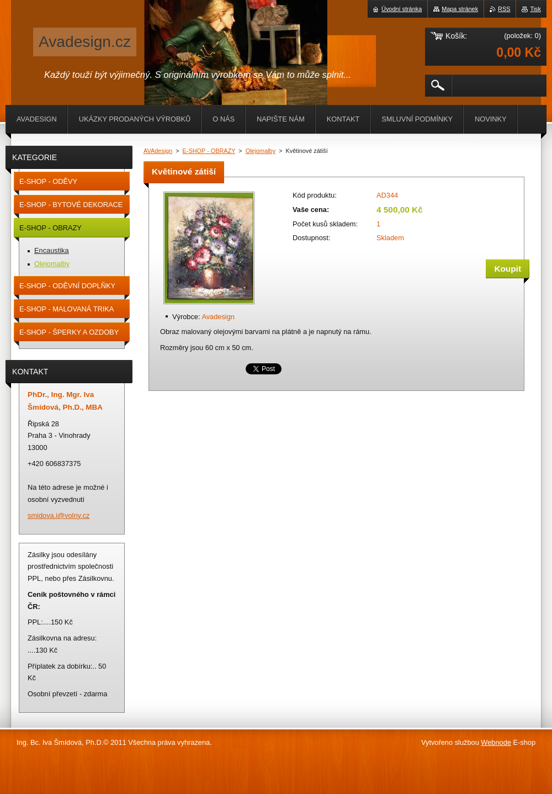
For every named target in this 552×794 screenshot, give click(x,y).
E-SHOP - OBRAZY (209, 150)
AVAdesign (158, 150)
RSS (504, 9)
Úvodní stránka (401, 9)
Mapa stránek (460, 9)
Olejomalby (260, 150)
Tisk (535, 9)
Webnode (496, 742)
